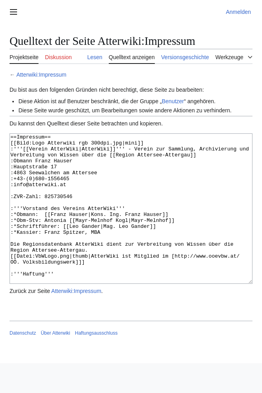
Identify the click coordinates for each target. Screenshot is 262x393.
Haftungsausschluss (96, 363)
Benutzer (173, 101)
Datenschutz (23, 363)
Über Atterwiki (55, 363)
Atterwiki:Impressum (41, 74)
